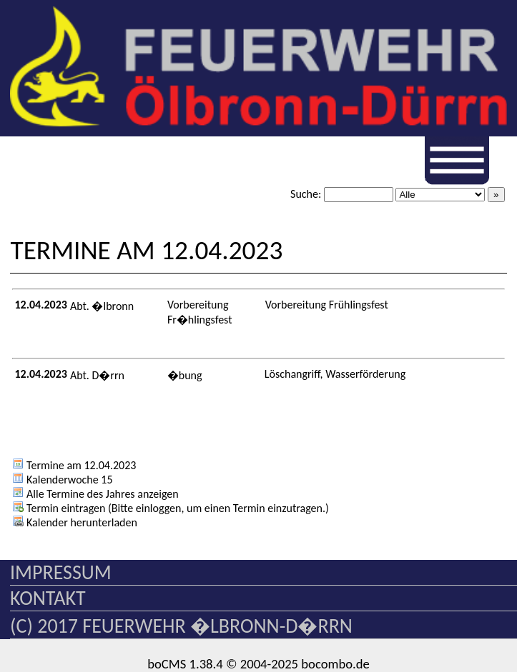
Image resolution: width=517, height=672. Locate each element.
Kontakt (48, 598)
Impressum (61, 572)
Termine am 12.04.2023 (74, 465)
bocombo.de (335, 664)
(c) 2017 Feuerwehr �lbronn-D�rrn (181, 625)
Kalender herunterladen (74, 522)
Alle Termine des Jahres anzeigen (95, 494)
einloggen (159, 508)
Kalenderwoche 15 (62, 479)
